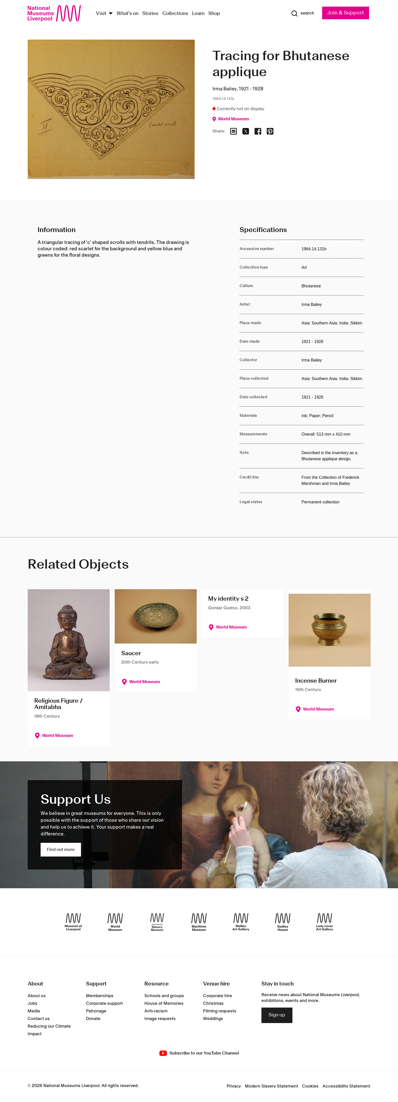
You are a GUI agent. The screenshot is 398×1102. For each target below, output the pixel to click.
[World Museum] (115, 922)
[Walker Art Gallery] (241, 922)
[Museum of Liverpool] (73, 922)
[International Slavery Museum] (157, 922)
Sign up (277, 1015)
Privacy (234, 1086)
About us (37, 996)
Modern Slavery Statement (271, 1086)
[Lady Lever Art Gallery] (325, 922)
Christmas (213, 1003)
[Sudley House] (283, 922)
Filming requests (219, 1011)
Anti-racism (156, 1011)
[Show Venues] (111, 14)
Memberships (99, 996)
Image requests (160, 1018)
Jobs (32, 1003)
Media (34, 1011)
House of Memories (164, 1003)
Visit (101, 13)
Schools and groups (164, 996)
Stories (150, 13)
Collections (175, 13)
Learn (198, 13)
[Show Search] (302, 13)
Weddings (213, 1018)
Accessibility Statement (346, 1086)
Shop (214, 13)
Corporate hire (217, 996)
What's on (128, 13)
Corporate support (104, 1003)
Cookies (310, 1086)
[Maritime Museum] (199, 922)
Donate (93, 1018)
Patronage (96, 1011)
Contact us (39, 1018)
